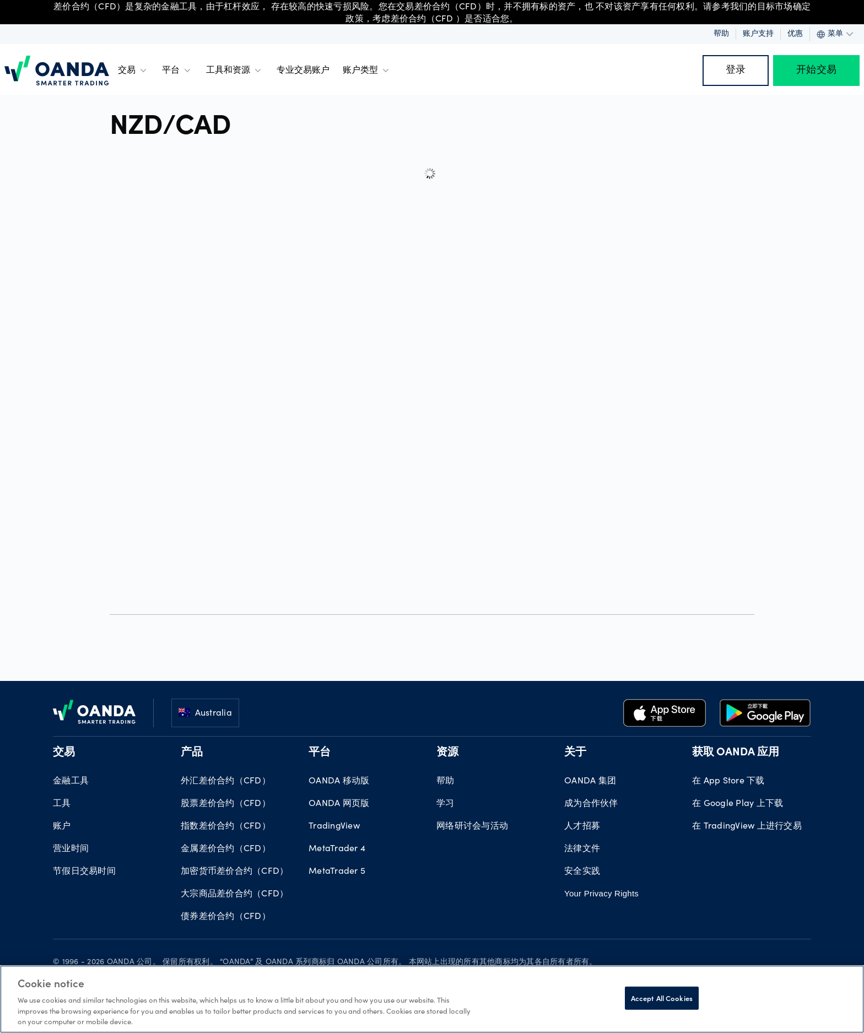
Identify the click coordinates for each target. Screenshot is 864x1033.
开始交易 (816, 70)
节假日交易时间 (84, 871)
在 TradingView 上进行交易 (747, 826)
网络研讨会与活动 (472, 826)
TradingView (334, 826)
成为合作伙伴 (591, 803)
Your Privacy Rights (601, 893)
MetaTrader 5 (337, 871)
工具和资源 (234, 70)
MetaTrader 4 (337, 849)
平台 (177, 70)
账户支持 (758, 34)
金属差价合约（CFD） (226, 849)
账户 (62, 826)
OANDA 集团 (590, 781)
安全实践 (582, 871)
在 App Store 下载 (728, 781)
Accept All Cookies (662, 998)
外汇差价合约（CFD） (226, 781)
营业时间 (71, 849)
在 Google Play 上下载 (737, 803)
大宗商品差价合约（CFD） (234, 894)
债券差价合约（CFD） (226, 916)
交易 (133, 70)
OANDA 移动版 (339, 781)
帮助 (721, 34)
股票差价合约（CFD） (226, 803)
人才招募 (582, 826)
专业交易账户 (303, 70)
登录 (736, 70)
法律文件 (582, 849)
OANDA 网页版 (339, 803)
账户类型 (367, 70)
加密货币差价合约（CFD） (234, 871)
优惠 (795, 34)
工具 (62, 803)
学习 (445, 803)
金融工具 (71, 781)
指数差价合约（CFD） (226, 826)
